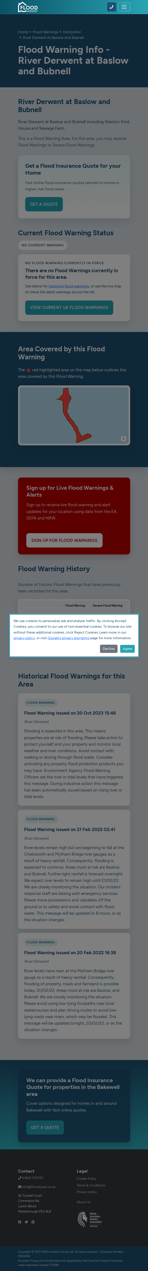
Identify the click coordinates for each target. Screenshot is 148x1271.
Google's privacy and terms (68, 638)
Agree (127, 649)
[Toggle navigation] (124, 7)
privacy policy (24, 638)
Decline (109, 649)
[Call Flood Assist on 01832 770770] (111, 7)
